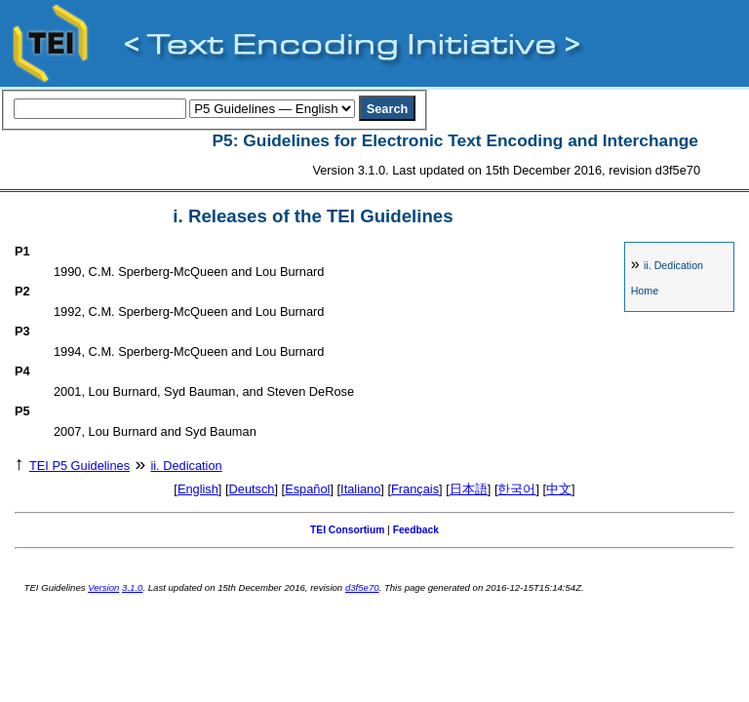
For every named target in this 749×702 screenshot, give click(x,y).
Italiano (360, 489)
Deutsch (252, 489)
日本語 (469, 489)
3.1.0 (132, 587)
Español (307, 489)
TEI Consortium (347, 530)
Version (103, 587)
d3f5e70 (362, 587)
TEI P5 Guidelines (79, 465)
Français (415, 489)
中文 (559, 489)
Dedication (673, 265)
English (197, 489)
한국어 (516, 489)
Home (644, 290)
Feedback (416, 530)
